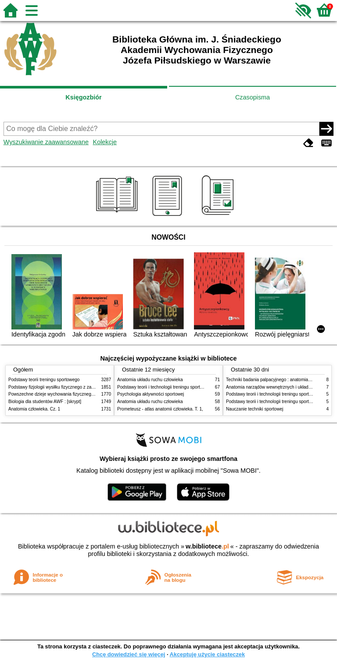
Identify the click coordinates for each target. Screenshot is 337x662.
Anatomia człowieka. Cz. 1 (34, 409)
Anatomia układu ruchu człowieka (150, 379)
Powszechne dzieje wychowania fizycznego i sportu (58, 394)
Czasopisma (252, 97)
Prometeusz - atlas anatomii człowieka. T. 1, (160, 409)
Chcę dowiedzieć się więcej (128, 654)
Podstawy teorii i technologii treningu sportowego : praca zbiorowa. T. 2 (186, 387)
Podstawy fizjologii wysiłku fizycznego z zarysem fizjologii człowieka (74, 387)
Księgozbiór (83, 97)
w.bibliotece (207, 546)
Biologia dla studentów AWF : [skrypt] (44, 401)
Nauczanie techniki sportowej (254, 409)
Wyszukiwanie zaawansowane (46, 141)
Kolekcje (105, 141)
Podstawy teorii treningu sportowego (43, 379)
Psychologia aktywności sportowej (150, 394)
